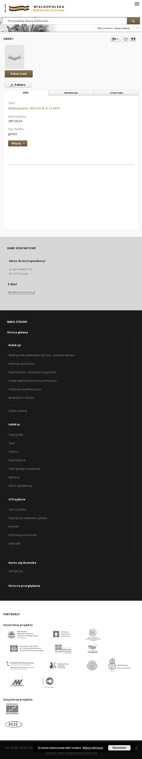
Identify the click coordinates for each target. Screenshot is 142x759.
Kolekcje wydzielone (21, 364)
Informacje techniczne (23, 535)
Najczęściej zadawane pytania (28, 518)
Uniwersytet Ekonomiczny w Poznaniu (33, 381)
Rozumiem (119, 747)
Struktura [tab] (116, 92)
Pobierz (17, 84)
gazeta (12, 134)
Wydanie (14, 477)
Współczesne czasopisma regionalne (32, 372)
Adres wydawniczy (20, 486)
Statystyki (14, 543)
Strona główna (17, 332)
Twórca (13, 452)
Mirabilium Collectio (21, 398)
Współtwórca (17, 460)
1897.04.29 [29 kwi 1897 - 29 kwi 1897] (15, 121)
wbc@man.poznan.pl (21, 292)
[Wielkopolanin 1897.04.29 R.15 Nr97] (14, 57)
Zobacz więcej (18, 411)
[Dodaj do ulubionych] (126, 39)
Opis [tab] (25, 92)
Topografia (16, 435)
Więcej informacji (93, 747)
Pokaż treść (19, 74)
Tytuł (12, 443)
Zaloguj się (16, 571)
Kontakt (13, 526)
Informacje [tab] (71, 92)
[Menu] (137, 3)
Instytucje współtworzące (25, 389)
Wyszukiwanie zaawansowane (113, 28)
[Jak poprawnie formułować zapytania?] (137, 28)
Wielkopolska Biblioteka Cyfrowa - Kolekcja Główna (42, 355)
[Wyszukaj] (133, 20)
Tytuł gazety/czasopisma (24, 469)
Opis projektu (17, 509)
